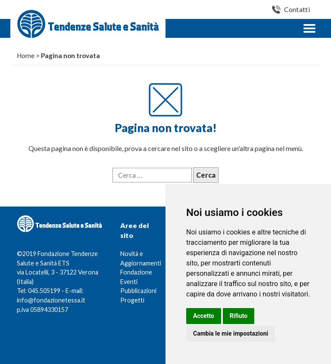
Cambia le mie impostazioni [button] (230, 333)
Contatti (297, 9)
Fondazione (136, 272)
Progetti (132, 300)
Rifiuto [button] (239, 315)
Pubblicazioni (138, 290)
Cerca (205, 175)
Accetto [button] (203, 315)
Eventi (128, 281)
